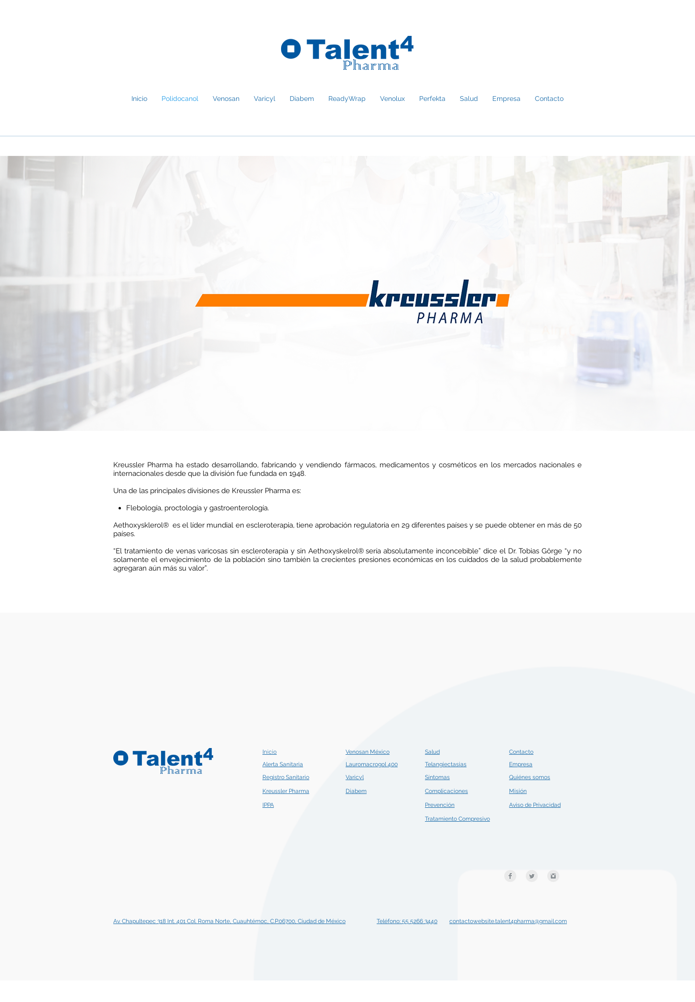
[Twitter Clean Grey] (532, 876)
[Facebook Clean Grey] (510, 876)
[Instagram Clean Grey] (553, 876)
